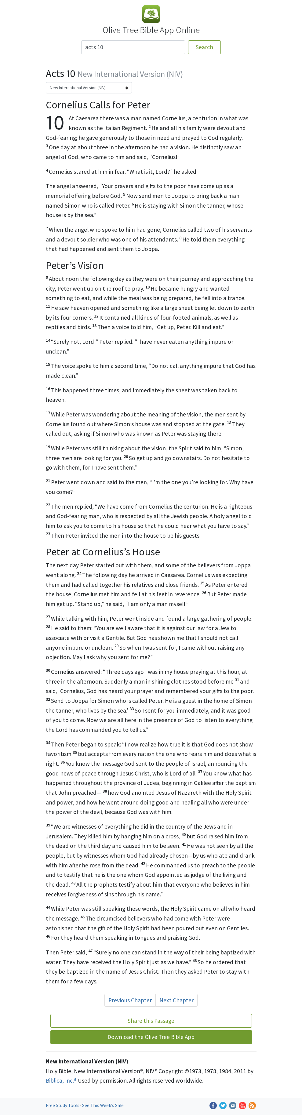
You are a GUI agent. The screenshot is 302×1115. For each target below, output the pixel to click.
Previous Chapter (130, 1000)
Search (204, 47)
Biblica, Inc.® (61, 1080)
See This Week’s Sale (103, 1105)
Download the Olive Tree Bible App (151, 1037)
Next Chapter (176, 1000)
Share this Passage (151, 1020)
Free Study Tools (63, 1105)
